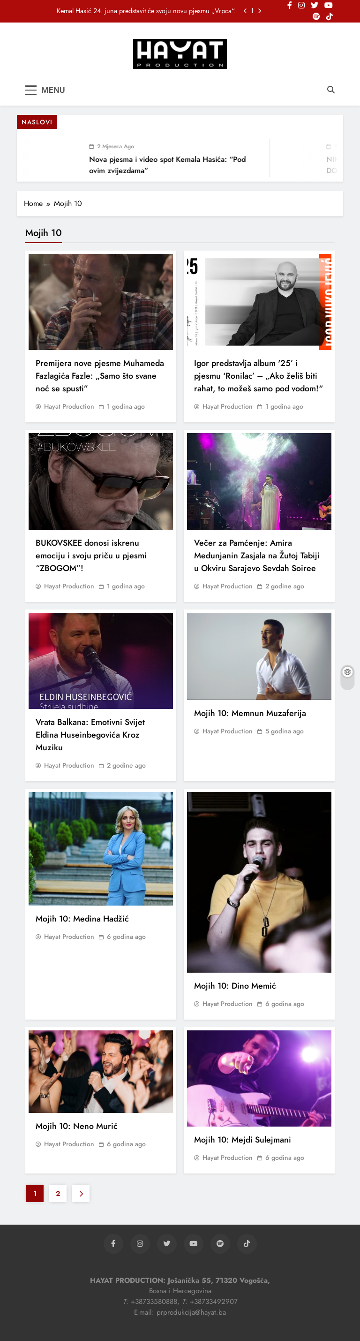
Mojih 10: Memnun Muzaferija (250, 713)
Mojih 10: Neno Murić (77, 1126)
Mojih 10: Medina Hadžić (82, 919)
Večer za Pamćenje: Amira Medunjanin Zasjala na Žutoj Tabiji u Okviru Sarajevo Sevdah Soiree (257, 555)
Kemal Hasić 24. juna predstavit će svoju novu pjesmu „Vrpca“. (146, 11)
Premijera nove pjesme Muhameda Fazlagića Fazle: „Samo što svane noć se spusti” (100, 376)
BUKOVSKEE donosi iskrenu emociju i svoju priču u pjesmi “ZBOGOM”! (91, 555)
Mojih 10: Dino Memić (235, 986)
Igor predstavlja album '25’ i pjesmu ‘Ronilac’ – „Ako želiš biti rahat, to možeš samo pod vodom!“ (258, 376)
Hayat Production (69, 406)
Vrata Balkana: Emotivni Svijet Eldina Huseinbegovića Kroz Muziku (90, 735)
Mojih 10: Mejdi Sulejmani (242, 1140)
